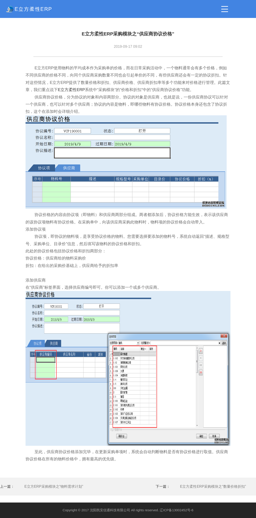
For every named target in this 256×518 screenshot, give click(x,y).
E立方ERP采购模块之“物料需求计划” (53, 486)
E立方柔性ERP (71, 89)
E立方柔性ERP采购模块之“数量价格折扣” (213, 486)
